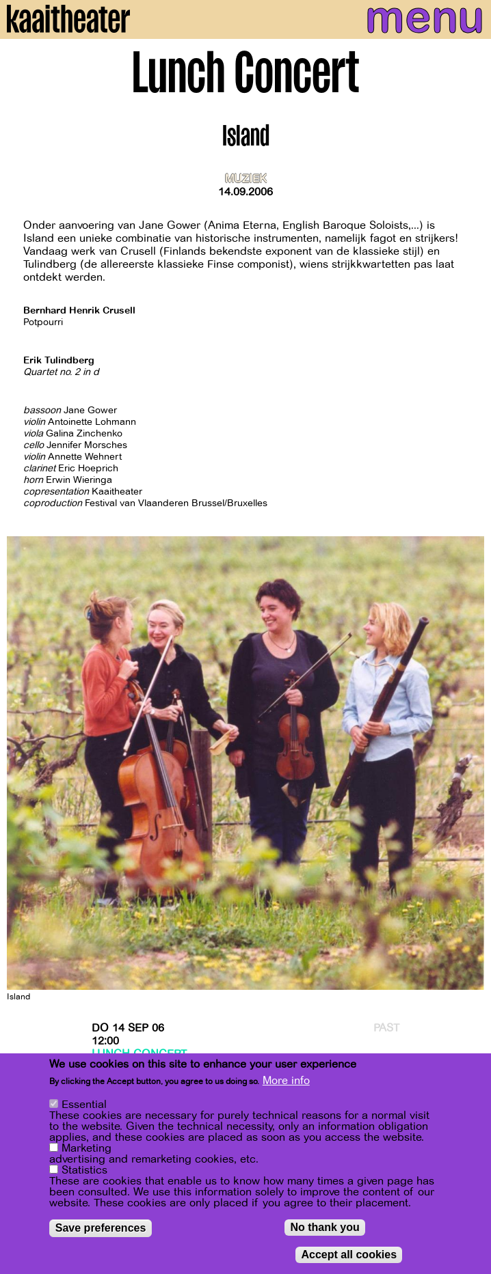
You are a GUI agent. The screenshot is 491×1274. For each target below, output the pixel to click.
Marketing (86, 1149)
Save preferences (100, 1228)
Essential (84, 1105)
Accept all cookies (349, 1255)
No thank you (324, 1228)
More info (286, 1082)
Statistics (84, 1171)
